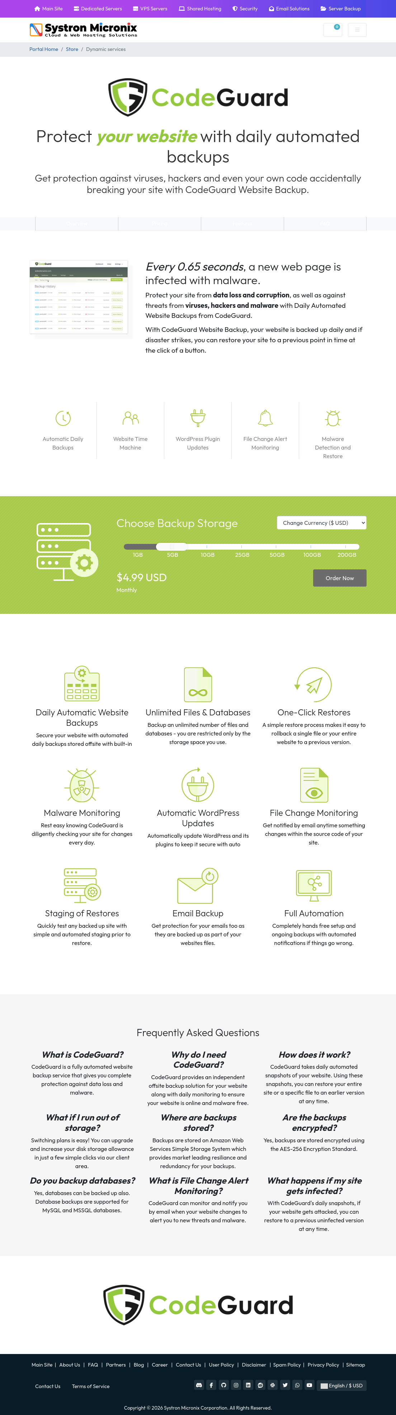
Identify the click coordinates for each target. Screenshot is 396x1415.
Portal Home (43, 49)
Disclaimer (255, 1365)
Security (245, 8)
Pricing (160, 223)
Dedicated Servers (98, 8)
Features (243, 223)
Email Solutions (289, 8)
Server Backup (341, 8)
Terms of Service (90, 1386)
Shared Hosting (200, 8)
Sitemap (356, 1365)
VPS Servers (150, 8)
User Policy (222, 1365)
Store (72, 49)
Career (160, 1365)
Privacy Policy (324, 1365)
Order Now (340, 578)
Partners (116, 1365)
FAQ (325, 223)
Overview (76, 223)
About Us (69, 1365)
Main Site (48, 8)
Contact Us (189, 1365)
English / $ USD (342, 1385)
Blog (139, 1365)
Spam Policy (287, 1365)
